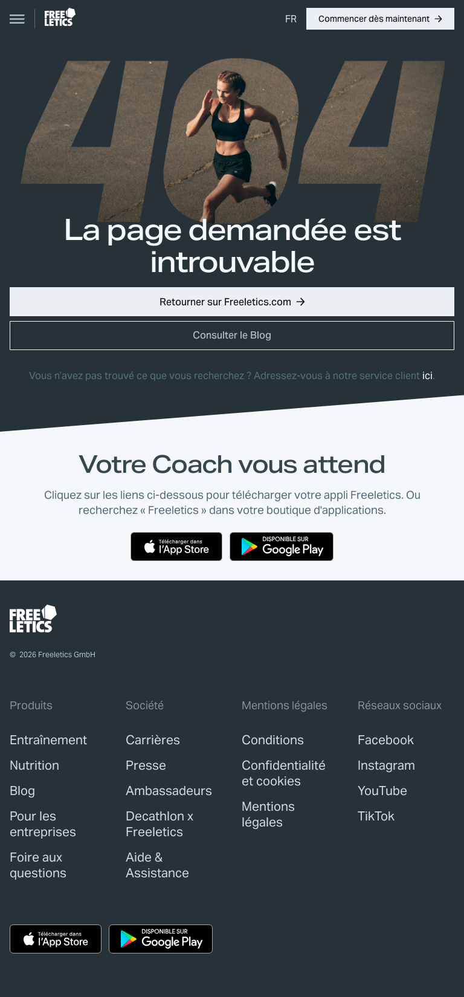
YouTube (382, 791)
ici (427, 375)
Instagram (386, 765)
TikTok (376, 816)
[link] (60, 17)
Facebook (386, 740)
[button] (380, 19)
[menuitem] (291, 18)
